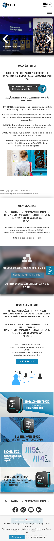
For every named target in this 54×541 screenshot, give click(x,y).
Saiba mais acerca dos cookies (36, 537)
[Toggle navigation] (49, 12)
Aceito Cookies (17, 537)
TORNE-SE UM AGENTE (27, 361)
